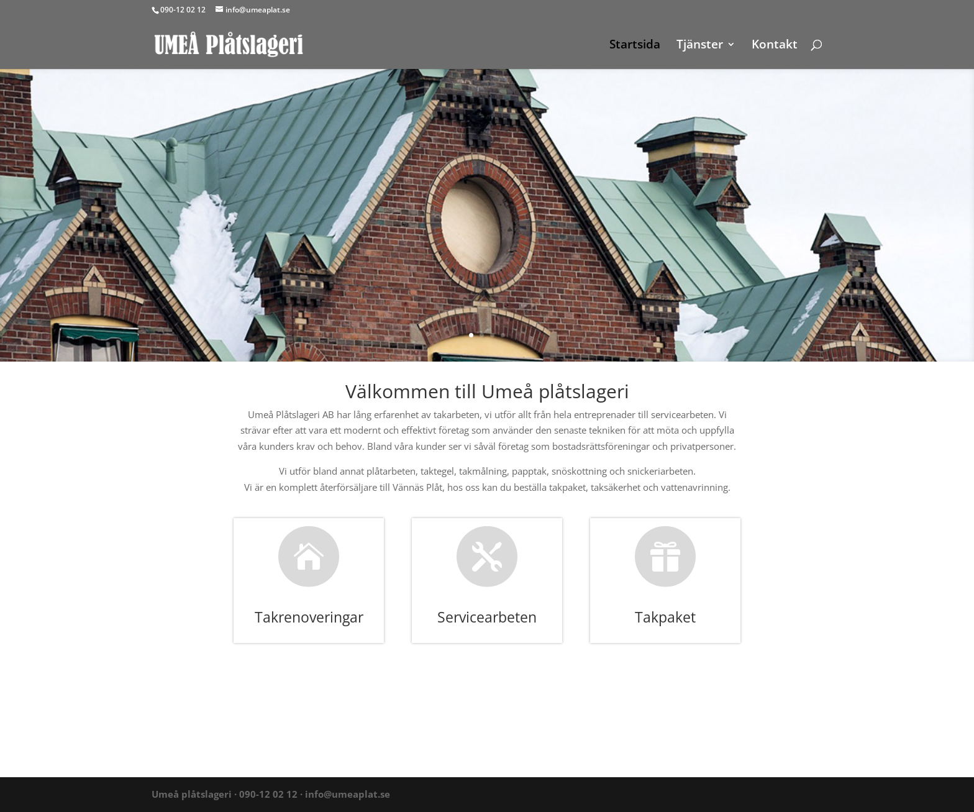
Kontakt (775, 46)
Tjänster (699, 46)
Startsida (634, 46)
